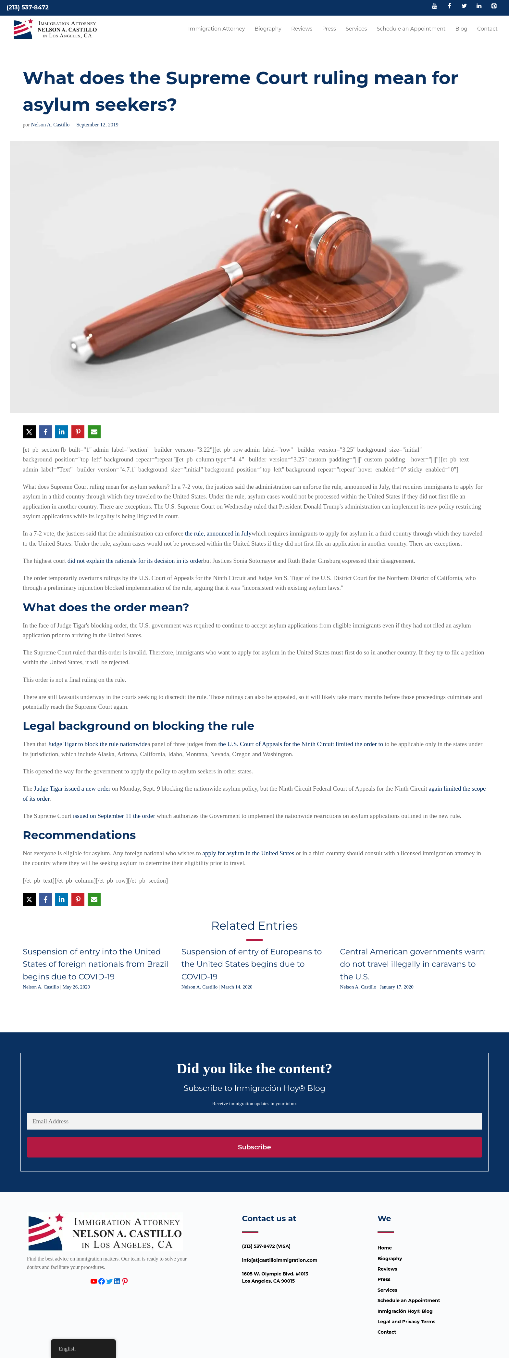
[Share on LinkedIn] (61, 431)
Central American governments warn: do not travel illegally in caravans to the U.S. (413, 964)
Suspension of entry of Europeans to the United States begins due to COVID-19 (251, 964)
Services (356, 29)
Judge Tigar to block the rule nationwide (97, 744)
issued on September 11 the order (114, 815)
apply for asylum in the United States (248, 853)
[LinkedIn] (479, 6)
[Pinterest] (494, 6)
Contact (487, 29)
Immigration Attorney (216, 29)
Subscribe (254, 1147)
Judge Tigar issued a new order (72, 788)
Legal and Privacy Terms (406, 1322)
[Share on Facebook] (45, 431)
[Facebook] (449, 6)
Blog (461, 29)
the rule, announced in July (218, 533)
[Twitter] (464, 6)
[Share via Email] (94, 431)
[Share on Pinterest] (77, 431)
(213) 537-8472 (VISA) (266, 1246)
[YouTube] (434, 6)
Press (329, 29)
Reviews (301, 29)
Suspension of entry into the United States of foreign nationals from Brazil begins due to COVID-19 (95, 964)
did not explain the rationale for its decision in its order (135, 560)
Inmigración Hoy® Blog (405, 1311)
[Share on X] (29, 431)
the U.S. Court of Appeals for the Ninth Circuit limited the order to (300, 744)
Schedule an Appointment (411, 29)
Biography (268, 29)
